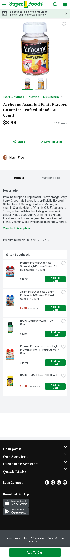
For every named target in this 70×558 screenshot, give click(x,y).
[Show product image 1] (27, 84)
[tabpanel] (35, 290)
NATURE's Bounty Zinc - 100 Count (36, 322)
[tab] (19, 178)
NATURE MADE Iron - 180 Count (38, 375)
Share (19, 141)
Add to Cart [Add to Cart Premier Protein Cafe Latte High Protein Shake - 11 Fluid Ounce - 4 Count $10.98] (55, 363)
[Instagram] (59, 483)
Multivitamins (51, 96)
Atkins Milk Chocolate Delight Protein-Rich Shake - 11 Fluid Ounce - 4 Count (37, 295)
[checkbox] (64, 24)
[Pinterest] (53, 483)
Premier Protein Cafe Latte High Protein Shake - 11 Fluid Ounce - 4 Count (40, 350)
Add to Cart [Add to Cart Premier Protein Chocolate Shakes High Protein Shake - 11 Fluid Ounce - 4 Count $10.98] (55, 279)
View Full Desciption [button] (16, 228)
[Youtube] (65, 483)
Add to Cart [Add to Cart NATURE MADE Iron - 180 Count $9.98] (55, 386)
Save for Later (51, 141)
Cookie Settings (56, 538)
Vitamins (33, 96)
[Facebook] (47, 483)
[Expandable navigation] (3, 4)
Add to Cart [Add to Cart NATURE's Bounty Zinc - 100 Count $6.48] (55, 334)
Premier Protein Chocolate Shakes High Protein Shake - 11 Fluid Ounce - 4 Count (38, 266)
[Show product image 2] (41, 84)
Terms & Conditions (34, 538)
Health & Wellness (13, 96)
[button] (55, 4)
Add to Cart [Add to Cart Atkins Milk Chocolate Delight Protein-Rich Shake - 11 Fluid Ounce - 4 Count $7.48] (55, 308)
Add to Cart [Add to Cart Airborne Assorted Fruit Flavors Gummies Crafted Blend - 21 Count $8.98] (35, 552)
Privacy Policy (13, 538)
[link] (51, 142)
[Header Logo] (25, 4)
